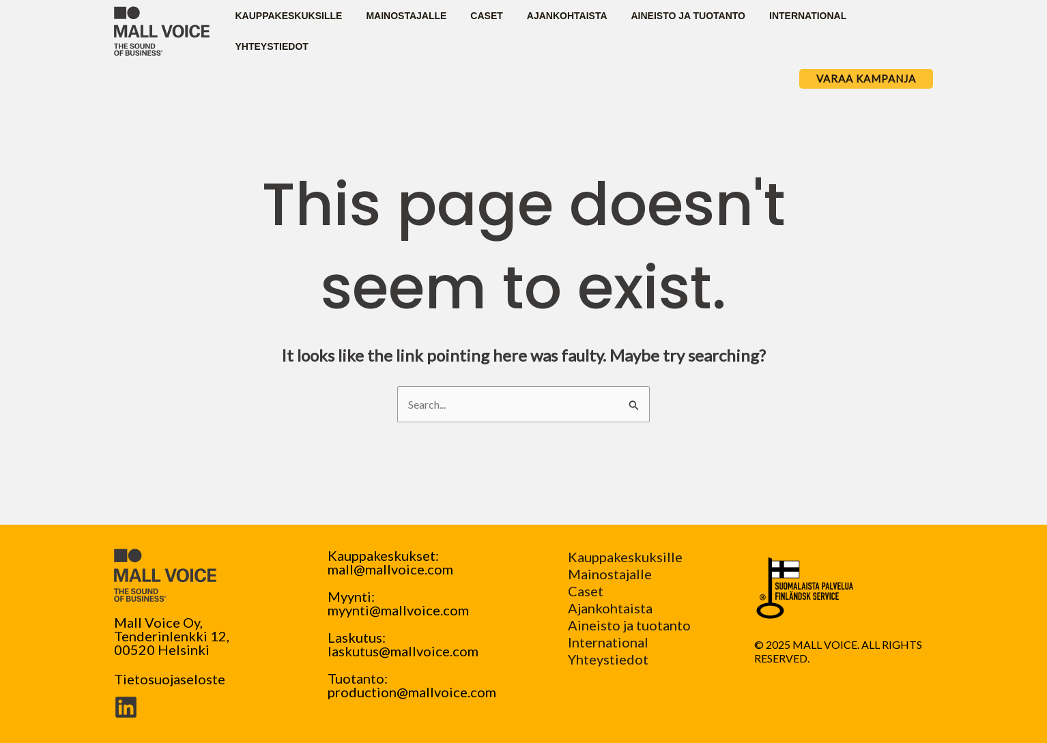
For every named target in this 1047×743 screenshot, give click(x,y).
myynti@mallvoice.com (398, 610)
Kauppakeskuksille (625, 557)
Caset (585, 591)
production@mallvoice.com (412, 692)
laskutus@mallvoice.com (403, 651)
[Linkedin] (126, 707)
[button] (866, 79)
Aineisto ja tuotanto (629, 625)
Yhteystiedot (608, 659)
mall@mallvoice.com (390, 569)
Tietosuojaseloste (169, 679)
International (608, 642)
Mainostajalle (610, 574)
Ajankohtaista (610, 608)
